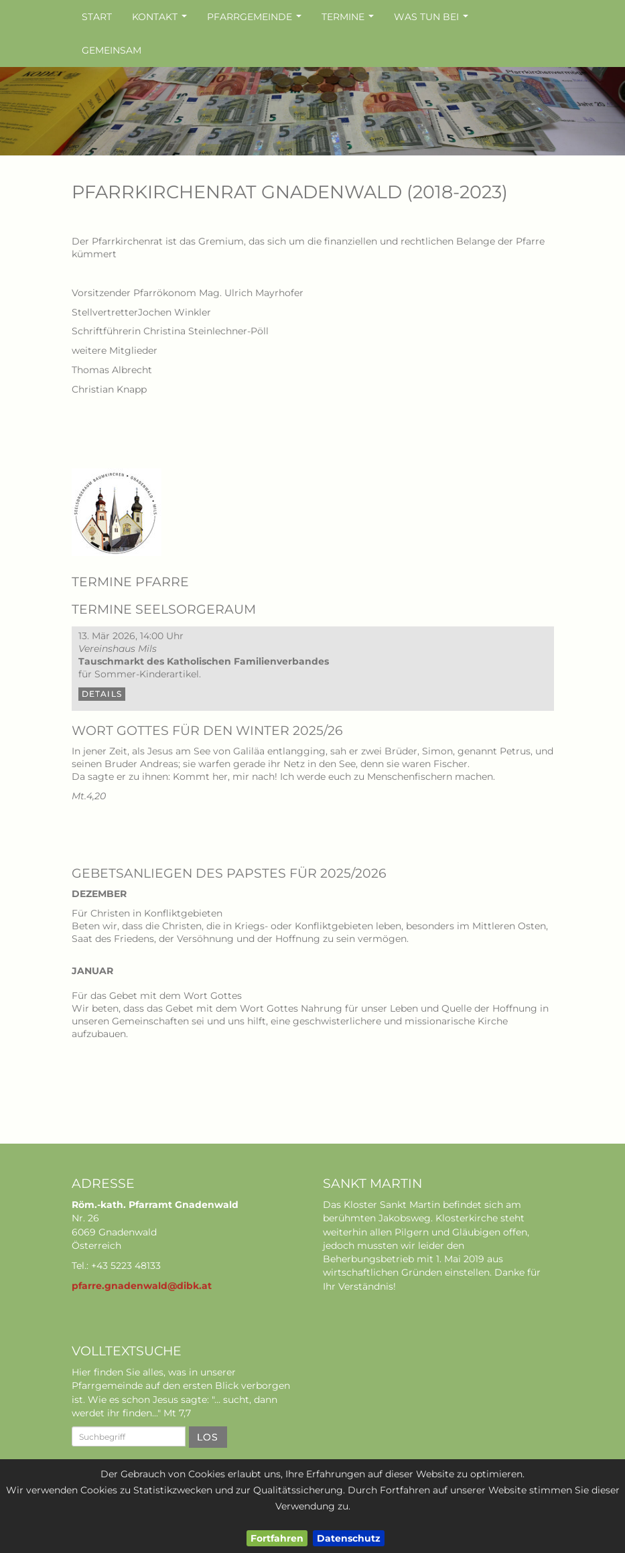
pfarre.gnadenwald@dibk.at (142, 1285)
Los (208, 1437)
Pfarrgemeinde (256, 20)
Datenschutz (348, 1538)
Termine (349, 20)
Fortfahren (277, 1538)
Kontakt (161, 20)
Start (97, 16)
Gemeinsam (111, 50)
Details (102, 694)
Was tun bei (433, 20)
